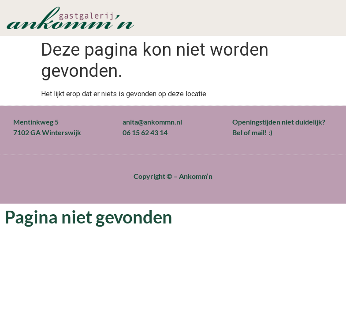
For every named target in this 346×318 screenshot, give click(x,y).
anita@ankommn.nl (152, 121)
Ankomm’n (195, 176)
